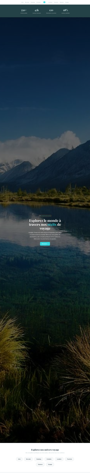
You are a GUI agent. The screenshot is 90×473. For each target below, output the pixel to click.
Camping (33, 2)
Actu (22, 2)
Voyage (67, 2)
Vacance (62, 2)
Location (50, 2)
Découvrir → (45, 243)
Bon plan (27, 2)
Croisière (38, 2)
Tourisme (56, 2)
